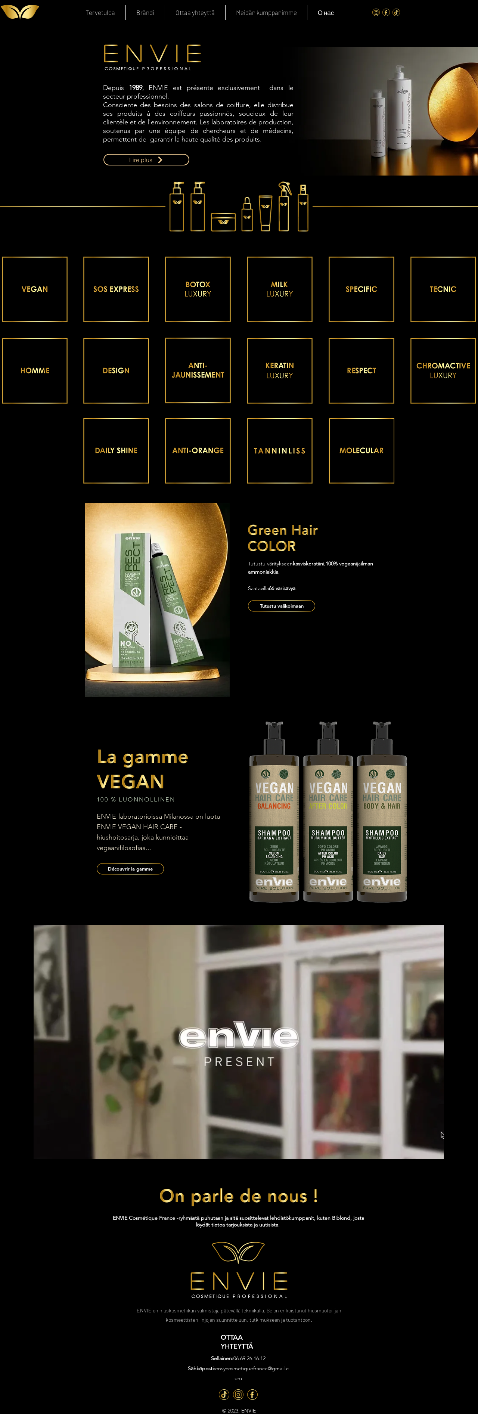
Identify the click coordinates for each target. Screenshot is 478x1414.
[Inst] (238, 1394)
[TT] (224, 1394)
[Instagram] (376, 12)
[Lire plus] (146, 159)
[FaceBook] (386, 12)
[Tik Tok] (396, 12)
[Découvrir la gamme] (130, 869)
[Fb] (252, 1394)
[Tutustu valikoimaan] (281, 606)
